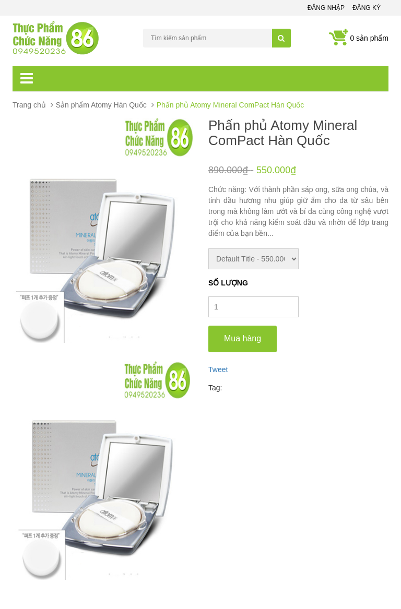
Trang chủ (29, 105)
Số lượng (228, 283)
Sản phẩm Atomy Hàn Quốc (101, 105)
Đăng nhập (326, 7)
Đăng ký (366, 7)
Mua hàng (242, 338)
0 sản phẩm (369, 38)
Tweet (218, 369)
